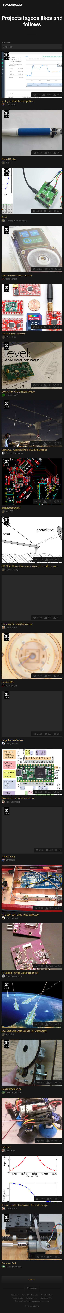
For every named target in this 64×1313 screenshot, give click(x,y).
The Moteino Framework (13, 333)
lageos (31, 18)
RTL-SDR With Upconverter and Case (20, 914)
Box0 (4, 217)
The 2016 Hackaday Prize (6, 172)
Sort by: (6, 42)
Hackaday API (46, 1298)
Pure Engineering (12, 976)
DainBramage (10, 918)
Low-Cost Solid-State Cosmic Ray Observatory (24, 1031)
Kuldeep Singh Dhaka (14, 221)
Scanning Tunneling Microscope (17, 624)
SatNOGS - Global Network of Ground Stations (24, 449)
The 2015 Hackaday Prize (6, 56)
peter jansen (10, 279)
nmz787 (7, 511)
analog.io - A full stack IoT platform (18, 101)
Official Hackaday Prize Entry (6, 114)
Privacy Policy (31, 1298)
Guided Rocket (9, 159)
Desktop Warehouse (11, 1089)
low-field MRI (8, 682)
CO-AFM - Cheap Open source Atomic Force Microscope (29, 566)
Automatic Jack (9, 1263)
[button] (57, 4)
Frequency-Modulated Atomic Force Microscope (25, 1205)
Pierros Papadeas (12, 453)
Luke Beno (9, 104)
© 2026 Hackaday (32, 1306)
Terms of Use (17, 1298)
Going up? (31, 1288)
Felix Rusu (9, 337)
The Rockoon (8, 856)
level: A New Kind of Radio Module (18, 391)
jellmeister (8, 1150)
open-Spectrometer (11, 508)
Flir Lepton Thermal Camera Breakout (20, 972)
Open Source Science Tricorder (17, 275)
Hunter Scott (10, 395)
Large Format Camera (12, 740)
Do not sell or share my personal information (32, 1301)
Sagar (6, 162)
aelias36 (8, 1034)
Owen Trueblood (12, 1092)
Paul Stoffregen (11, 802)
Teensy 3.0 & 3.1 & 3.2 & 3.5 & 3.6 (18, 798)
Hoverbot (6, 1147)
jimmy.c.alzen (10, 744)
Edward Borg (10, 569)
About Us (14, 1295)
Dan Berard (9, 627)
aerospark (8, 860)
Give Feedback (47, 1295)
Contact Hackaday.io (30, 1295)
